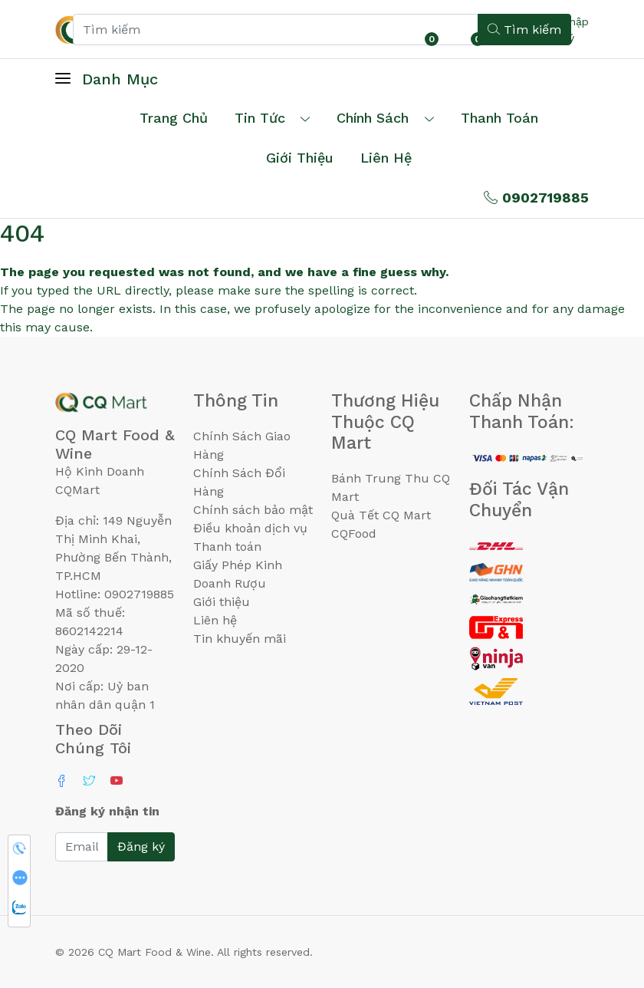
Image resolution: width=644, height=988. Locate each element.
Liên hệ (386, 158)
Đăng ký (141, 846)
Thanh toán (227, 546)
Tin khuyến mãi (239, 638)
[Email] (81, 846)
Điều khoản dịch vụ (250, 528)
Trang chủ (174, 118)
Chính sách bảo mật (253, 509)
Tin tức (260, 118)
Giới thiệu (221, 601)
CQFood (353, 533)
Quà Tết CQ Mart (381, 515)
